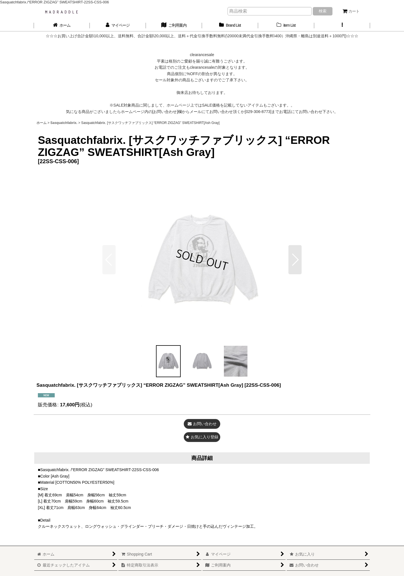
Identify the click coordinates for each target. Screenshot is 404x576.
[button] (342, 25)
